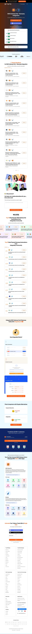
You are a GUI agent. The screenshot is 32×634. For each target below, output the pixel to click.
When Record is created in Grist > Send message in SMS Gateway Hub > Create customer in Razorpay (11, 83)
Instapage (18, 589)
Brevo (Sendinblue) (20, 557)
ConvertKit (18, 565)
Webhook (7, 575)
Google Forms (19, 577)
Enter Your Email (11, 535)
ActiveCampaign (19, 551)
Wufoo (18, 581)
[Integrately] (7, 4)
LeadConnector (19, 552)
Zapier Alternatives (8, 601)
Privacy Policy (14, 630)
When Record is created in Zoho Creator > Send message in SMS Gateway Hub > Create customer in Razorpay (12, 93)
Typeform (18, 580)
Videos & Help (7, 604)
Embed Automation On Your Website (21, 600)
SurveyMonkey (19, 584)
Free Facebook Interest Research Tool (20, 605)
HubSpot (18, 554)
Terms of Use (17, 542)
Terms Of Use (18, 630)
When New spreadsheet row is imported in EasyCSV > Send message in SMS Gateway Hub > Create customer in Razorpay (12, 113)
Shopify (7, 578)
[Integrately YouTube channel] (24, 611)
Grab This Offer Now (22, 1)
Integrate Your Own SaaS (20, 598)
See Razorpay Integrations (11, 502)
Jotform (18, 578)
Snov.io (6, 563)
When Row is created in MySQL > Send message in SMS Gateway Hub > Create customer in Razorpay (11, 133)
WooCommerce (8, 581)
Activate (24, 73)
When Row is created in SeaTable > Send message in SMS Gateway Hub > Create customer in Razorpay (12, 104)
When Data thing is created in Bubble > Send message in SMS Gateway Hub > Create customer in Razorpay (12, 123)
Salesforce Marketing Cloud (21, 566)
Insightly (7, 552)
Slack (6, 583)
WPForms (18, 586)
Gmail (6, 577)
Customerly (7, 566)
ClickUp (7, 580)
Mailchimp (18, 560)
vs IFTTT (7, 614)
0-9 (5, 622)
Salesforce (7, 549)
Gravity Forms (19, 575)
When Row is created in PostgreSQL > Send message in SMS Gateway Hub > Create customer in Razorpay (12, 142)
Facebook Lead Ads (20, 549)
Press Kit (7, 607)
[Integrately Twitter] (19, 611)
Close (6, 557)
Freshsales (7, 554)
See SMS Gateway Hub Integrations (12, 474)
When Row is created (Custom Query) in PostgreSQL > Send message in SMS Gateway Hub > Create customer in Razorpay (12, 153)
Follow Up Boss (8, 551)
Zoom (6, 589)
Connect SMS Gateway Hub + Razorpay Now (16, 396)
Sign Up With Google (16, 23)
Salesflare (7, 560)
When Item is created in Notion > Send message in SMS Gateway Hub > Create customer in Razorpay (11, 74)
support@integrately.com (21, 613)
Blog (6, 598)
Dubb (6, 565)
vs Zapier (7, 611)
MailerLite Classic (19, 563)
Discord (7, 586)
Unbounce (18, 583)
